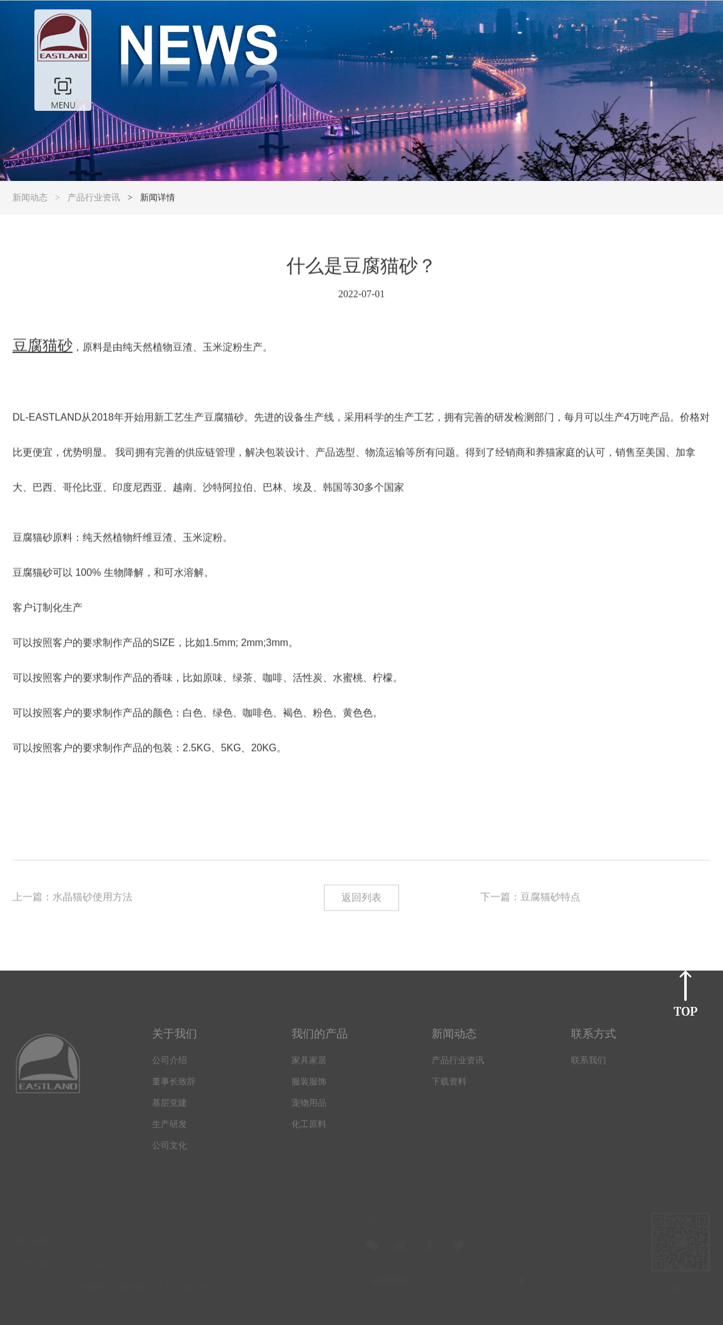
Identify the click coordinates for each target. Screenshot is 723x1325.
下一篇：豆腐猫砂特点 (530, 897)
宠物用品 (308, 1107)
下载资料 (449, 1086)
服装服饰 (308, 1086)
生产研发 (169, 1128)
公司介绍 (169, 1065)
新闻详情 (157, 197)
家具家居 (308, 1065)
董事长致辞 (174, 1086)
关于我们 (174, 1038)
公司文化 (169, 1150)
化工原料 (308, 1128)
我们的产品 (319, 1038)
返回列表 (361, 898)
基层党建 (169, 1107)
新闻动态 (30, 197)
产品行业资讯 (94, 197)
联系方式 (593, 1038)
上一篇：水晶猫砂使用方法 (73, 897)
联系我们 (588, 1065)
